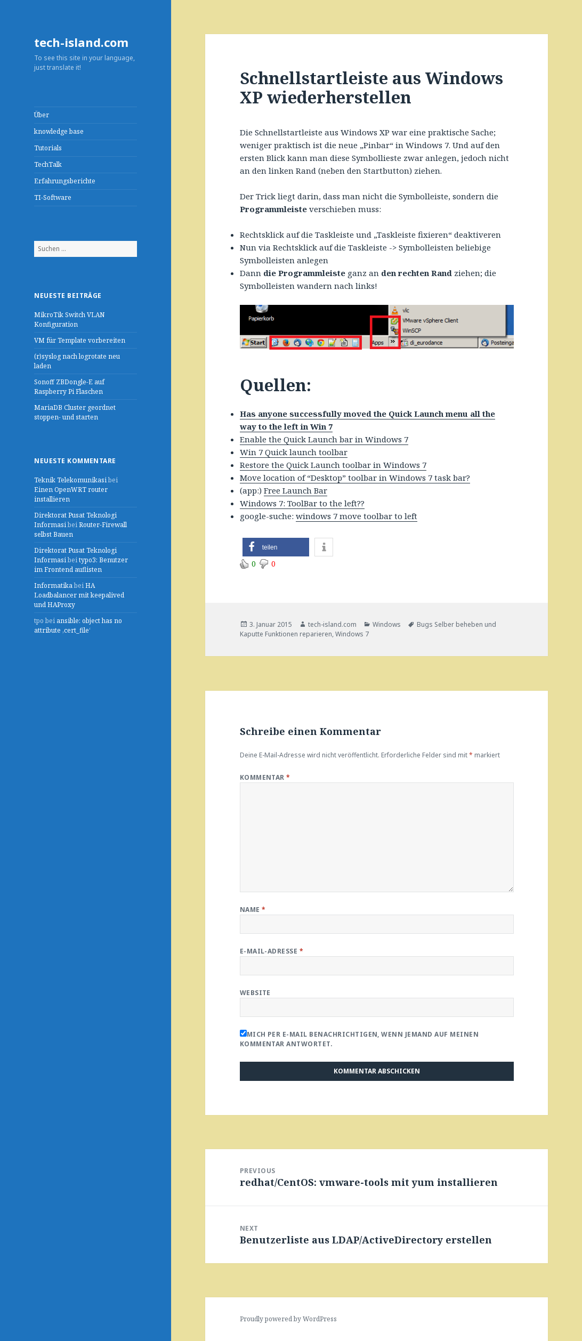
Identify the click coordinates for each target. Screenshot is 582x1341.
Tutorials (48, 147)
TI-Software (52, 197)
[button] (275, 547)
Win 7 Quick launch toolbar (293, 452)
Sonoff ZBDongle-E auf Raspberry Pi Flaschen (69, 386)
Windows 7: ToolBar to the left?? (302, 503)
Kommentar (265, 777)
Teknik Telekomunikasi (70, 479)
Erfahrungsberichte (64, 180)
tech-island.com (81, 42)
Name (253, 909)
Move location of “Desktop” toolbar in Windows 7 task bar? (355, 477)
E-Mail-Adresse (272, 951)
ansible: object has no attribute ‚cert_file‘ (78, 625)
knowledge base (59, 131)
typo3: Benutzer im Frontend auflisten (81, 564)
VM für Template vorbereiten (79, 340)
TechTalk (48, 164)
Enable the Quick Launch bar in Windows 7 (324, 439)
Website (255, 992)
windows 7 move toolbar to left (356, 516)
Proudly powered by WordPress (288, 1318)
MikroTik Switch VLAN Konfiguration (69, 319)
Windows (387, 624)
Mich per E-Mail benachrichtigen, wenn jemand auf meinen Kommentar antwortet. (359, 1039)
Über (41, 114)
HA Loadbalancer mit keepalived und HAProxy (79, 595)
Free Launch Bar (295, 490)
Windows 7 (352, 634)
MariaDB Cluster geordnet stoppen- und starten (75, 412)
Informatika (53, 585)
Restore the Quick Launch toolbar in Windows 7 (333, 464)
